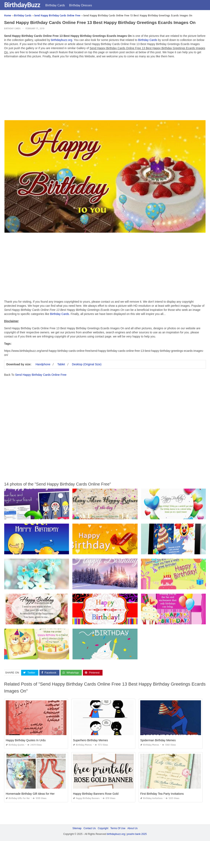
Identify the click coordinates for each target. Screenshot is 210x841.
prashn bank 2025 (137, 834)
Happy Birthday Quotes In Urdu (26, 740)
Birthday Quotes (15, 745)
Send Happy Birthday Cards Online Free (40, 374)
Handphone (42, 364)
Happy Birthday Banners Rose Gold (96, 793)
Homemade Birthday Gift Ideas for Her (30, 793)
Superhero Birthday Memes (90, 740)
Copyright (103, 828)
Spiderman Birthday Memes (158, 740)
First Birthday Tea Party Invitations (162, 793)
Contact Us (89, 828)
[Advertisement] (105, 90)
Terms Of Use (117, 828)
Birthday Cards (55, 5)
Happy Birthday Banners (86, 798)
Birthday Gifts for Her (18, 798)
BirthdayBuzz (22, 4)
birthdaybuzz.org (61, 40)
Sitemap (76, 828)
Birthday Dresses (80, 5)
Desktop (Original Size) (87, 364)
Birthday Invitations (151, 798)
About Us (132, 828)
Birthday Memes (82, 745)
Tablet (61, 364)
